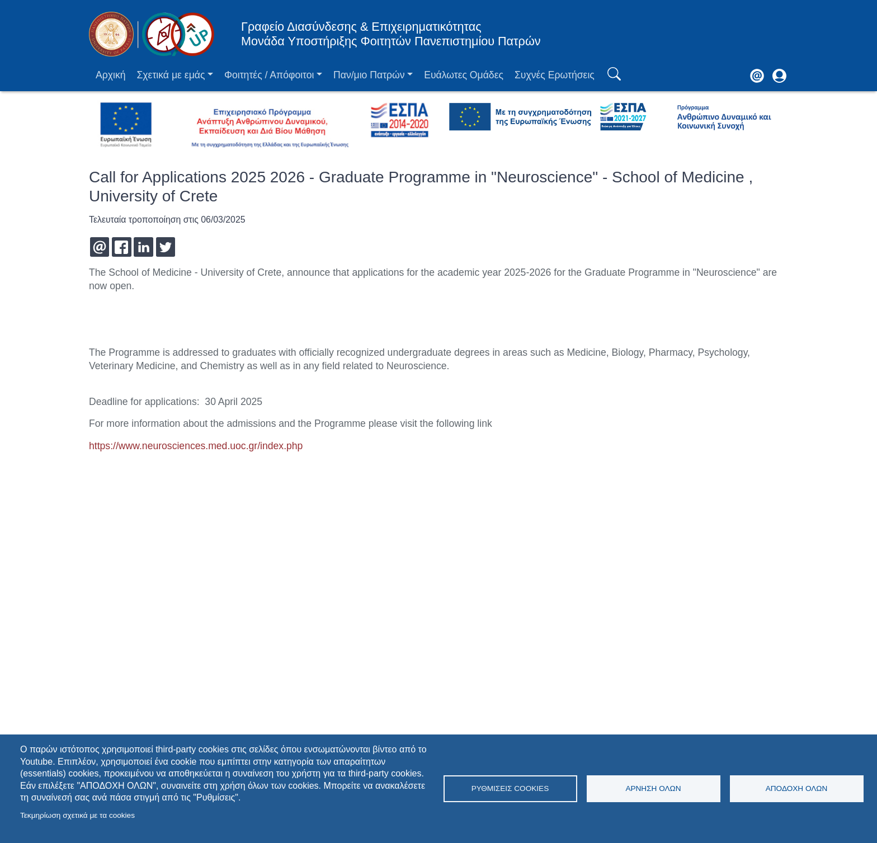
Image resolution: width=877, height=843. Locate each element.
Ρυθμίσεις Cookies (510, 788)
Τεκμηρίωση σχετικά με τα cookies (77, 815)
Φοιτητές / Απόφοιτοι (269, 75)
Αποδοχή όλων (797, 788)
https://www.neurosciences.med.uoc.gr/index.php (196, 445)
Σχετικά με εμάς (170, 75)
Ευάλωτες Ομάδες (463, 75)
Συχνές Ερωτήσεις (555, 75)
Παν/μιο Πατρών (369, 75)
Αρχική (110, 75)
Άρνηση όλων (653, 788)
